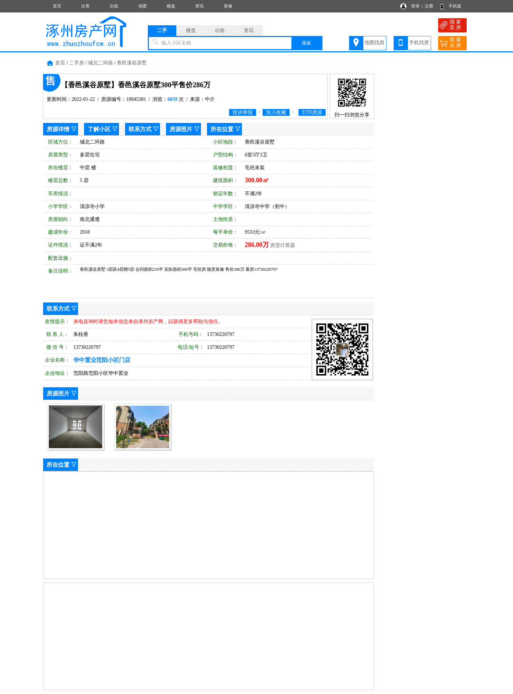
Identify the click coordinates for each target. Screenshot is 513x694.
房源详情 (58, 129)
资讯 (199, 6)
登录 (415, 6)
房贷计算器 (282, 245)
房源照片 (181, 129)
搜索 (306, 43)
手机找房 (419, 42)
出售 (85, 6)
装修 (228, 6)
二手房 (76, 63)
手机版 (455, 6)
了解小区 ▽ (103, 129)
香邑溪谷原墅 (132, 63)
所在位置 (222, 129)
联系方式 (140, 129)
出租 (114, 6)
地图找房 (374, 42)
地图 (142, 6)
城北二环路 (100, 63)
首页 (57, 6)
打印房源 (312, 112)
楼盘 (171, 6)
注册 (429, 6)
